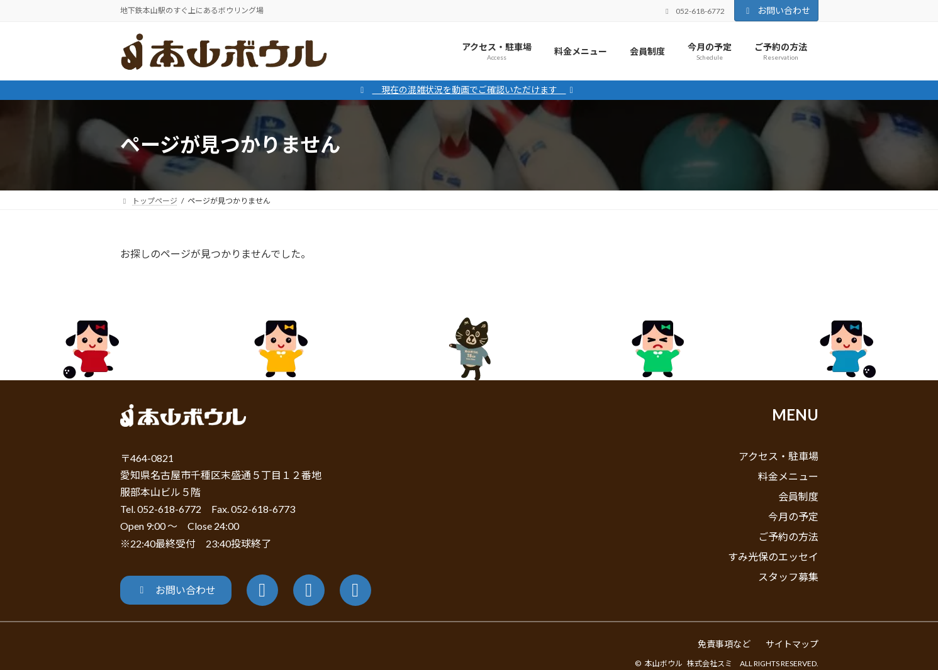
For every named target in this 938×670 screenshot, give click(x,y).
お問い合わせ (776, 10)
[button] (176, 590)
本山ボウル (664, 663)
